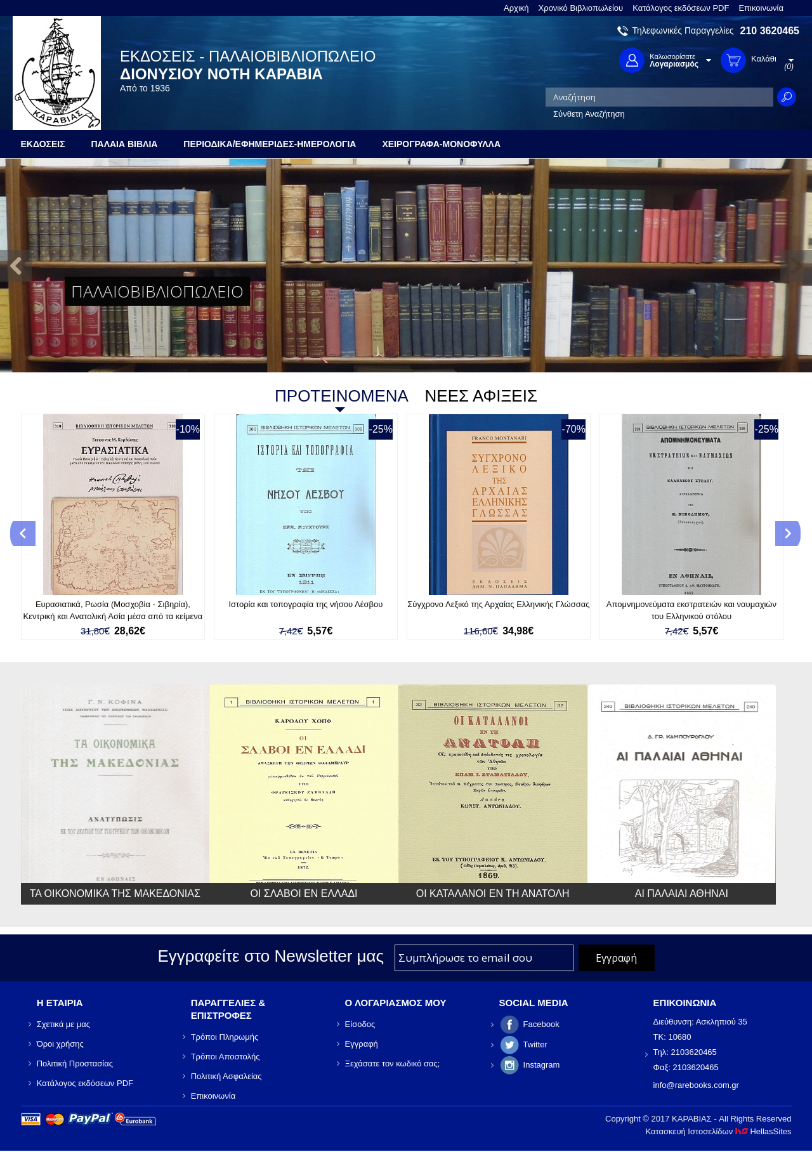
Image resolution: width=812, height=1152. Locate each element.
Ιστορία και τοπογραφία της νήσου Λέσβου (305, 604)
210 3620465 (769, 30)
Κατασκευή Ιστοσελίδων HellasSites (719, 1131)
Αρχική (516, 8)
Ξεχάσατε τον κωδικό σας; (392, 1063)
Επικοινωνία (760, 8)
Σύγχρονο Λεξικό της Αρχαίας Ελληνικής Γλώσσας (498, 604)
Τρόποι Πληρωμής (225, 1037)
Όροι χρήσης (60, 1044)
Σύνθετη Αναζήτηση (589, 114)
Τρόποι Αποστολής (225, 1056)
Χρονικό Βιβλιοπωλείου (581, 8)
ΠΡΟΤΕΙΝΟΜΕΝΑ (342, 395)
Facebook (541, 1024)
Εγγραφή (361, 1044)
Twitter (535, 1044)
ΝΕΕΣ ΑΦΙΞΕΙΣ (481, 395)
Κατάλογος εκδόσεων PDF (680, 8)
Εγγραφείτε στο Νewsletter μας (270, 955)
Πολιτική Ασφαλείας (226, 1076)
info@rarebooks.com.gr (696, 1085)
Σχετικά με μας (63, 1024)
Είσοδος (360, 1024)
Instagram (541, 1065)
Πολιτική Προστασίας (75, 1063)
